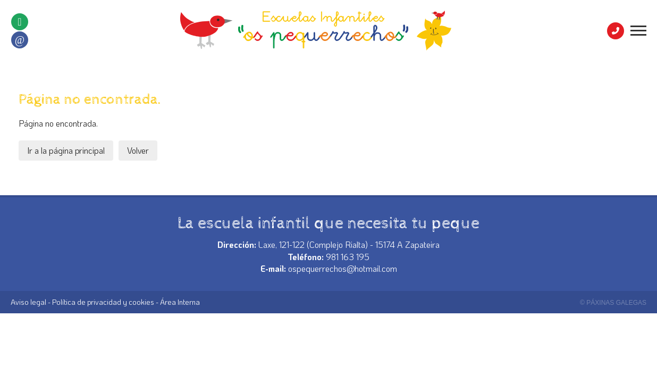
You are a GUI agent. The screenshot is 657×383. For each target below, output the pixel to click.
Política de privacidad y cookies (103, 302)
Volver (138, 150)
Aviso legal (28, 302)
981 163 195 (347, 256)
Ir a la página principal (66, 150)
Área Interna (180, 302)
